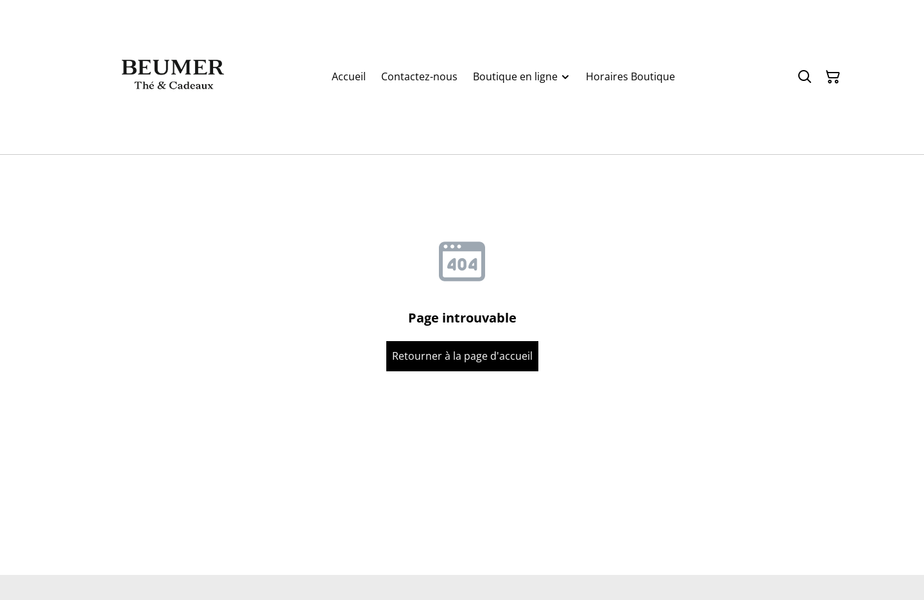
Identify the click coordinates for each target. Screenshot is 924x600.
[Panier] (833, 77)
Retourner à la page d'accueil (462, 356)
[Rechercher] (805, 77)
